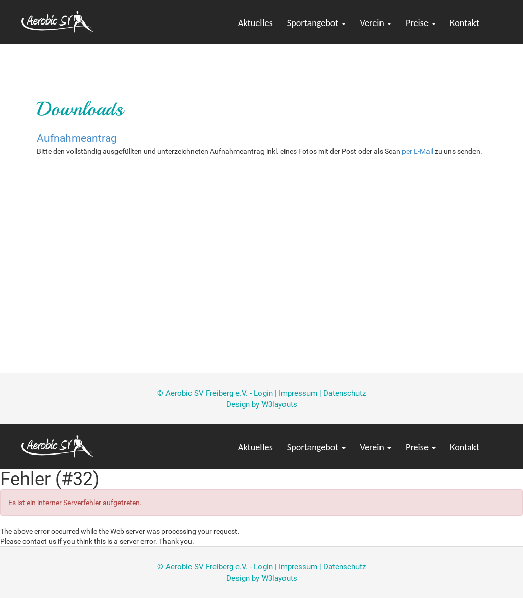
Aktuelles (255, 23)
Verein (375, 23)
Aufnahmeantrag (77, 138)
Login (263, 393)
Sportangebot (316, 23)
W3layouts (279, 404)
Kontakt (464, 23)
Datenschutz (344, 393)
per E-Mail (417, 151)
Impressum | (301, 393)
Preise (421, 23)
